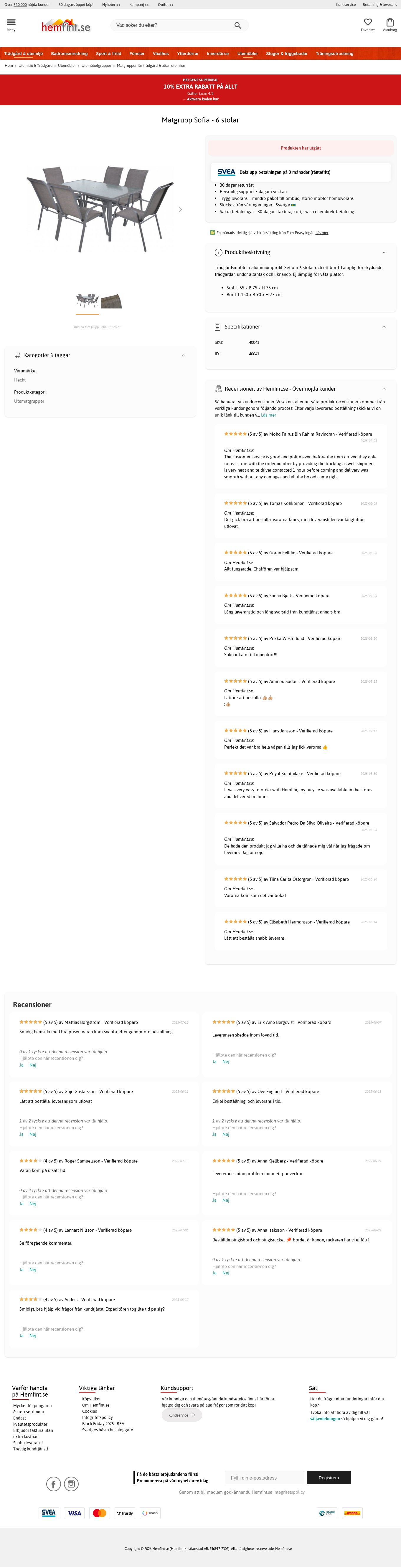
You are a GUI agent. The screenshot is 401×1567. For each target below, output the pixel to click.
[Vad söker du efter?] (179, 25)
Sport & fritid (108, 53)
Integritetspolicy (97, 1417)
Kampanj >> (139, 4)
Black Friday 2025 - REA (103, 1423)
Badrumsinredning (69, 53)
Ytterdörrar (188, 53)
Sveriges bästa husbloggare (107, 1429)
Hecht (20, 380)
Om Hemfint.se (96, 1405)
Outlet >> (166, 4)
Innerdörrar (218, 53)
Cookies (89, 1411)
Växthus (161, 53)
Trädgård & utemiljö (23, 53)
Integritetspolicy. (289, 1492)
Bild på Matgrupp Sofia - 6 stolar (97, 327)
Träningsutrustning (335, 53)
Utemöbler (247, 53)
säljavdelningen (325, 1418)
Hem (9, 65)
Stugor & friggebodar (287, 53)
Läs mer (268, 415)
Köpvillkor (91, 1399)
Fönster (136, 53)
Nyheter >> (111, 4)
